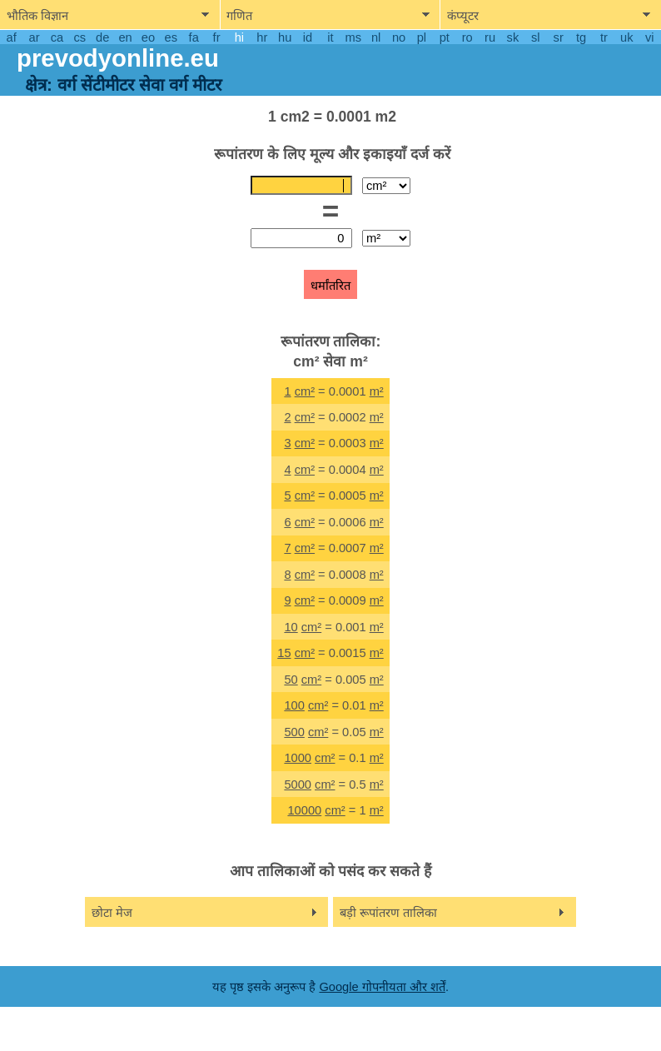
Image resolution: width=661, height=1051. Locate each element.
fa (194, 37)
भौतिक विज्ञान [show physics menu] (37, 15)
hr (261, 37)
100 (294, 705)
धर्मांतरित (330, 285)
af (12, 37)
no (398, 37)
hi (239, 37)
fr (217, 37)
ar (34, 37)
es (171, 37)
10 (290, 627)
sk (513, 37)
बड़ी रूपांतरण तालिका (388, 912)
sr (559, 37)
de (102, 37)
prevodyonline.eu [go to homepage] (118, 58)
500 (294, 732)
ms (353, 37)
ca (57, 37)
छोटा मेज (112, 912)
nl (375, 37)
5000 (297, 784)
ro (467, 37)
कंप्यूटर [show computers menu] (463, 15)
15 (284, 653)
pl (421, 37)
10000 (304, 810)
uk (626, 37)
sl (535, 37)
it (330, 37)
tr (604, 37)
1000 (297, 758)
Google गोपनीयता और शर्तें (382, 987)
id (307, 37)
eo (148, 37)
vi (649, 37)
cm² (305, 391)
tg (581, 37)
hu (284, 37)
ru (490, 37)
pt (445, 37)
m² (377, 391)
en (125, 37)
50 (290, 679)
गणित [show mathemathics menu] (239, 15)
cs (79, 37)
